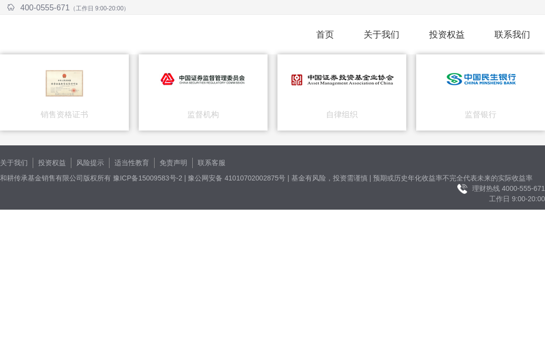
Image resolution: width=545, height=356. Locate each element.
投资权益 (447, 35)
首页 (325, 35)
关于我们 (381, 35)
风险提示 (90, 163)
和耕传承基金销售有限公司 (116, 34)
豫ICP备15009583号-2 (147, 178)
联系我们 (512, 35)
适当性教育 (131, 163)
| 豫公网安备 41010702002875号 (234, 178)
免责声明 (173, 163)
